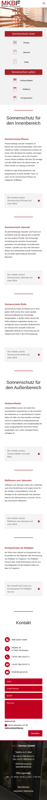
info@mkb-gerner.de (23, 764)
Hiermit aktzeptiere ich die (16, 726)
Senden (35, 733)
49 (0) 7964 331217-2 (25, 756)
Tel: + (15, 756)
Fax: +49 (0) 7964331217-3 (23, 759)
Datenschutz (28, 791)
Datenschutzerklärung (14, 728)
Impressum (18, 791)
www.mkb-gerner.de (23, 767)
